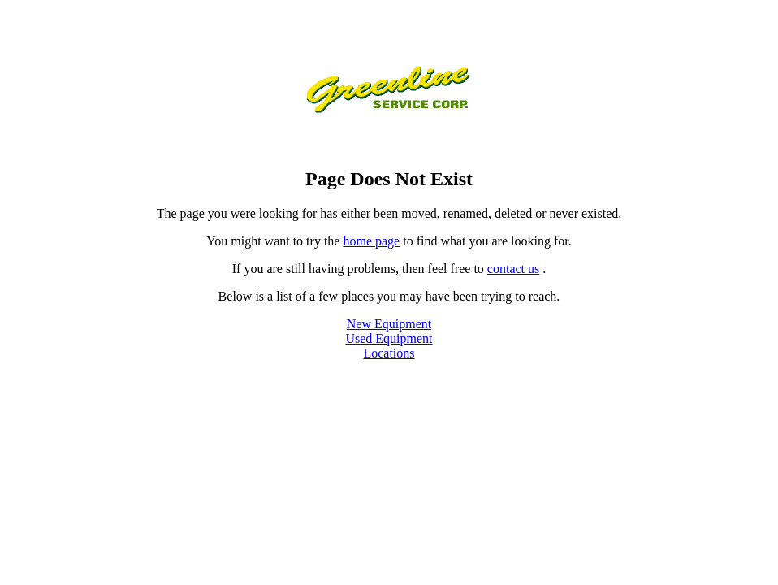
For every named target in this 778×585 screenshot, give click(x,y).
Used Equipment (388, 338)
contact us (513, 268)
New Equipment (389, 324)
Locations (388, 353)
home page (371, 241)
